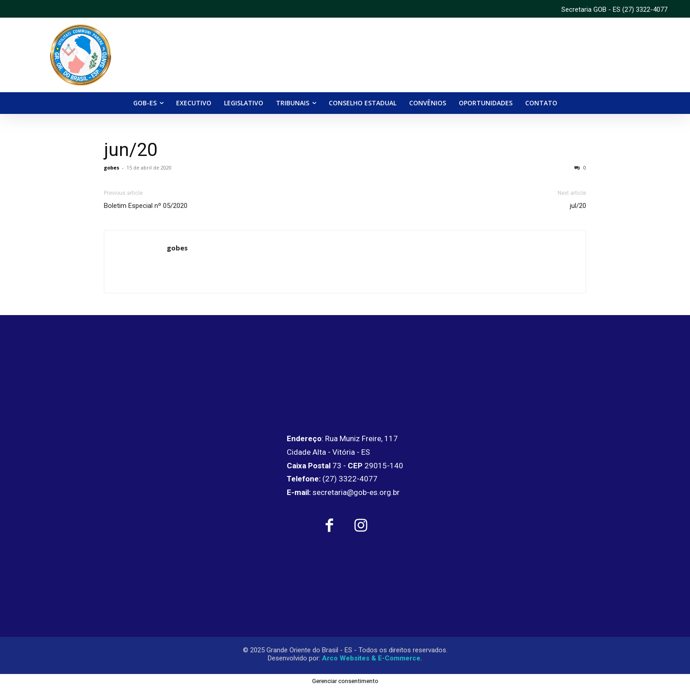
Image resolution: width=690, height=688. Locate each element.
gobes (111, 167)
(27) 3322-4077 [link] (644, 9)
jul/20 (578, 206)
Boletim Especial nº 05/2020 (145, 206)
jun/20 (131, 149)
